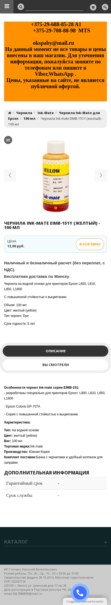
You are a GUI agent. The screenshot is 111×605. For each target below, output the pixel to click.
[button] (10, 176)
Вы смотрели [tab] (55, 364)
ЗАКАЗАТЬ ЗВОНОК (82, 593)
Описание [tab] (56, 350)
